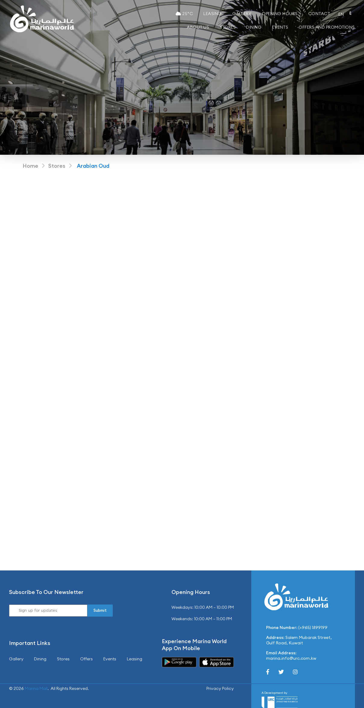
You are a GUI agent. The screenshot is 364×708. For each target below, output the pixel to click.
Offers (86, 659)
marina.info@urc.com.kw (291, 658)
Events (280, 27)
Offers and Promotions (327, 27)
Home (30, 165)
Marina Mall (36, 688)
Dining (254, 27)
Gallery (242, 13)
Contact (319, 13)
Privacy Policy (220, 688)
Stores (228, 27)
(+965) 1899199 (313, 627)
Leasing (212, 13)
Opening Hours (280, 13)
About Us (198, 27)
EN (341, 14)
